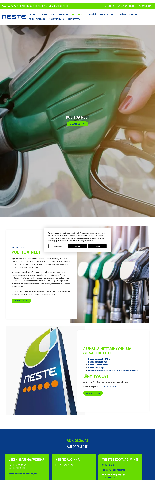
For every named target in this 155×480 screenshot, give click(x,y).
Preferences (58, 246)
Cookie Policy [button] (96, 238)
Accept (97, 246)
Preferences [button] (89, 240)
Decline (77, 246)
